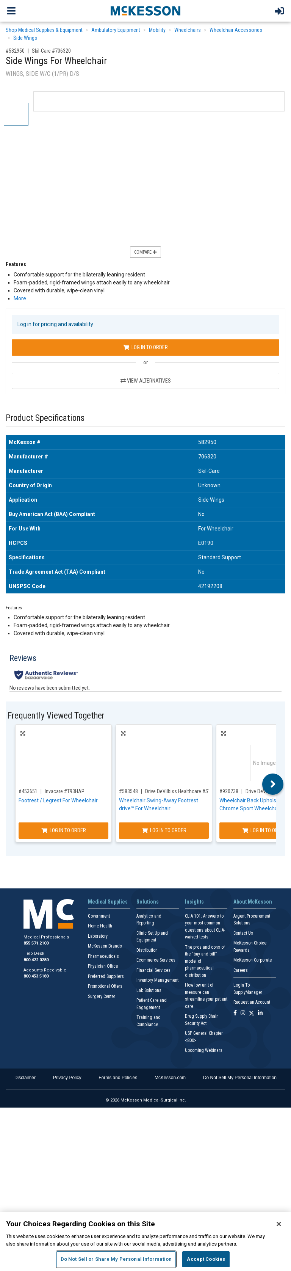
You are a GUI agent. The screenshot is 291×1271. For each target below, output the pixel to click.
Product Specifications (45, 418)
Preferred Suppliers (106, 976)
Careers (240, 970)
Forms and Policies (118, 1077)
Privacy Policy (67, 1077)
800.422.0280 (35, 959)
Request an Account (251, 1002)
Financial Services (153, 970)
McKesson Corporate (252, 960)
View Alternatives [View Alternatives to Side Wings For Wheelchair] (145, 381)
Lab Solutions (148, 990)
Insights (194, 902)
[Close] (279, 1224)
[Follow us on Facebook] (235, 1013)
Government (99, 916)
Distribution (147, 950)
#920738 (228, 791)
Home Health (100, 926)
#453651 (28, 791)
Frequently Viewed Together (56, 715)
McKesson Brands (105, 946)
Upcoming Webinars (203, 1050)
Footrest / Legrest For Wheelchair (58, 800)
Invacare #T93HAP (64, 791)
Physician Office (103, 966)
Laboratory (98, 936)
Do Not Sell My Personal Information (240, 1077)
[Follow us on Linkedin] (260, 1013)
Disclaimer (25, 1077)
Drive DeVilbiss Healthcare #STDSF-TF (185, 791)
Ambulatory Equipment (115, 30)
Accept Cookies (206, 1259)
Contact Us (243, 933)
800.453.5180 (35, 976)
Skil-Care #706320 (51, 51)
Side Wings (25, 38)
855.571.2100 (35, 943)
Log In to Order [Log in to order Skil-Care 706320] (145, 347)
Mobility (157, 30)
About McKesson (252, 902)
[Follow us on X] (251, 1013)
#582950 (15, 51)
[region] (145, 1241)
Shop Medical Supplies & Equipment (44, 30)
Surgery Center (101, 996)
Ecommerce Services (155, 960)
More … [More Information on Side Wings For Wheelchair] (22, 298)
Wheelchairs (187, 30)
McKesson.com (170, 1077)
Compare (145, 252)
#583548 (128, 791)
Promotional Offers (105, 986)
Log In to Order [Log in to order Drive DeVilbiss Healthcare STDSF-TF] (164, 830)
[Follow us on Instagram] (243, 1013)
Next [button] (273, 784)
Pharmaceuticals (103, 956)
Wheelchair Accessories (236, 30)
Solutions (147, 902)
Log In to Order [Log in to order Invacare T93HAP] (63, 830)
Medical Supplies (108, 902)
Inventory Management (157, 980)
